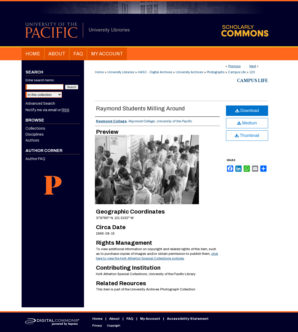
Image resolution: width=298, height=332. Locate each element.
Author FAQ (35, 159)
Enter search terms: (40, 80)
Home (99, 72)
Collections (35, 128)
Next (252, 66)
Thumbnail (247, 135)
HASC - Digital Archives (155, 72)
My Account (150, 319)
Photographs (215, 72)
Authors (32, 140)
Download (247, 110)
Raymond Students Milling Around (140, 108)
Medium (247, 123)
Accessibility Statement (188, 319)
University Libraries (120, 72)
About (114, 319)
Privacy (97, 325)
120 (252, 72)
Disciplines (34, 134)
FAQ (129, 319)
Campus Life (237, 72)
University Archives (189, 72)
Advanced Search (40, 103)
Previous (234, 66)
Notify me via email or (47, 110)
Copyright (113, 325)
